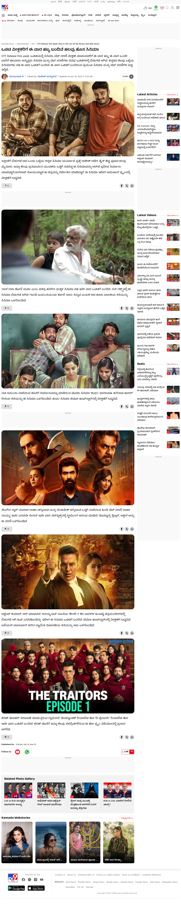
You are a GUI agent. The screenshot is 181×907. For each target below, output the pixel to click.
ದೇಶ (90, 15)
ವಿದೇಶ (98, 15)
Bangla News (112, 882)
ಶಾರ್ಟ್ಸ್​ (20, 21)
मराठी (75, 1)
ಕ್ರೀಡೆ (57, 21)
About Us (71, 875)
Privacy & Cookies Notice (108, 875)
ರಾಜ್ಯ (57, 15)
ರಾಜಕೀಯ (88, 21)
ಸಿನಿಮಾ (65, 15)
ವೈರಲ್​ (107, 15)
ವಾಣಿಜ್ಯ (124, 15)
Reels (141, 364)
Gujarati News (126, 882)
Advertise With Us (86, 875)
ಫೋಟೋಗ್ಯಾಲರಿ (78, 15)
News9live (70, 887)
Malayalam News (169, 882)
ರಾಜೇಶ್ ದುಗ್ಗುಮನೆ (47, 77)
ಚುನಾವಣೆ (30, 21)
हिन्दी (60, 1)
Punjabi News (141, 882)
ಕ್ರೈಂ (143, 15)
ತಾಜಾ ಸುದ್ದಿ (12, 15)
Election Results (30, 15)
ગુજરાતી (82, 1)
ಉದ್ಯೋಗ (152, 15)
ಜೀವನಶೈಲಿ (66, 21)
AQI (150, 8)
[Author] (4, 77)
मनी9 (119, 1)
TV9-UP (126, 1)
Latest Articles (147, 94)
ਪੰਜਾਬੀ (96, 1)
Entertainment (22, 44)
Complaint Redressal (151, 875)
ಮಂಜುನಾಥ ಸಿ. (16, 77)
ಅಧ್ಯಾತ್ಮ (115, 15)
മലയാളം (111, 1)
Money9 (89, 887)
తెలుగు (67, 1)
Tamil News (155, 882)
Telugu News (98, 882)
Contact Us (60, 875)
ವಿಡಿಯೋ (10, 21)
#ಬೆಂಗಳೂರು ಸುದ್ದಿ (45, 21)
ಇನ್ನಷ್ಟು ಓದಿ (127, 818)
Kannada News (7, 44)
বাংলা (89, 1)
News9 (53, 1)
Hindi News (71, 882)
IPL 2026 (48, 15)
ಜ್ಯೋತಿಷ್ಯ (134, 15)
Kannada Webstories (15, 818)
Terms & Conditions (131, 875)
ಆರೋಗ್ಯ (77, 21)
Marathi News (84, 882)
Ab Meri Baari (113, 21)
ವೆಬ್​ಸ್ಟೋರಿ (100, 21)
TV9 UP (80, 887)
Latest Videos (146, 215)
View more (172, 95)
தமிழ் (103, 1)
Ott (33, 44)
